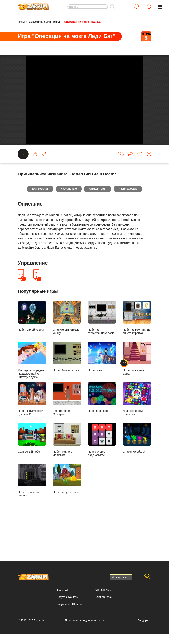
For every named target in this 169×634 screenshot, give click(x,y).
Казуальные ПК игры (69, 604)
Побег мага (102, 394)
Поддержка (144, 620)
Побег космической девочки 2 (32, 436)
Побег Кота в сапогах (67, 394)
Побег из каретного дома (137, 396)
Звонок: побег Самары (67, 436)
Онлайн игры (103, 589)
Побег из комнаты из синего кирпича (137, 355)
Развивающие (128, 226)
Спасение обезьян (137, 476)
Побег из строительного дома (102, 355)
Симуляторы (97, 226)
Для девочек (39, 226)
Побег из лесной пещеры (32, 518)
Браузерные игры (67, 597)
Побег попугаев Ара (67, 516)
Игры (21, 21)
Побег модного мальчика (67, 477)
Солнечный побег (32, 476)
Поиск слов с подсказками (102, 477)
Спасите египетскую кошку (67, 355)
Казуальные (69, 226)
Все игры (62, 589)
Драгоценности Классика (137, 436)
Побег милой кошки (32, 354)
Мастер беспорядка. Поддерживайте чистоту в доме (32, 397)
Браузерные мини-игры (44, 21)
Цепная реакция (102, 435)
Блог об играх (103, 597)
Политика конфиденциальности (84, 620)
